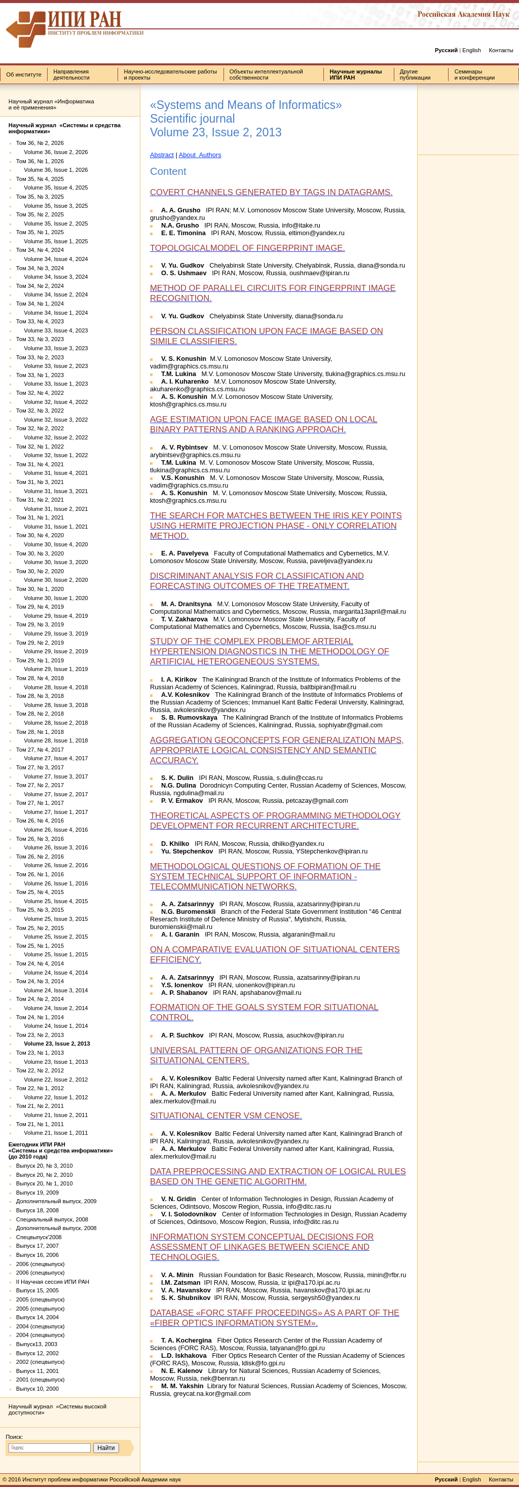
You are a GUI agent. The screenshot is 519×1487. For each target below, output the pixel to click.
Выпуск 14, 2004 (37, 1317)
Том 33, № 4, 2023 (40, 321)
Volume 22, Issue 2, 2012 (52, 1079)
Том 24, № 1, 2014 (40, 1017)
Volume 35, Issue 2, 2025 (52, 223)
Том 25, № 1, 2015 (40, 946)
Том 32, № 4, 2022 (40, 393)
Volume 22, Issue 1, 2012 (52, 1097)
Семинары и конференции (475, 74)
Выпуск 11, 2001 (37, 1371)
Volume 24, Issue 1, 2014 (52, 1026)
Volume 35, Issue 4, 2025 (52, 187)
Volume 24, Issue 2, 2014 (52, 1008)
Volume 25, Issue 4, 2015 (52, 901)
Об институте (24, 74)
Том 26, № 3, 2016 (40, 839)
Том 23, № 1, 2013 (40, 1053)
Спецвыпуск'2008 (39, 1237)
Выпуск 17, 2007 (37, 1246)
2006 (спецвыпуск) (40, 1264)
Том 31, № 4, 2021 (40, 464)
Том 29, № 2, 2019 (40, 643)
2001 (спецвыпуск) (40, 1380)
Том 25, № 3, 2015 (40, 910)
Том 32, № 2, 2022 (40, 428)
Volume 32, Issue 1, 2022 (52, 455)
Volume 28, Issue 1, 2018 (52, 740)
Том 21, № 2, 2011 (40, 1106)
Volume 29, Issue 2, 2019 (52, 651)
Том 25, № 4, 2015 (40, 892)
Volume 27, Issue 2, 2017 (52, 794)
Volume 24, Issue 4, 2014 (52, 973)
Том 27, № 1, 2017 (40, 803)
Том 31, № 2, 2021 (40, 500)
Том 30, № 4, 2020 (40, 535)
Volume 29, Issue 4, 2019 (52, 616)
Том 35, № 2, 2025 (40, 214)
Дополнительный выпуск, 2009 (56, 1201)
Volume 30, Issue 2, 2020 (52, 580)
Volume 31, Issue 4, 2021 (52, 473)
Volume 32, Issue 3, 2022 (52, 420)
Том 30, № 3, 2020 (40, 553)
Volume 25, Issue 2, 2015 (52, 937)
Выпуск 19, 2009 (37, 1192)
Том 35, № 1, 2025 (40, 232)
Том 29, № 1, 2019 (40, 660)
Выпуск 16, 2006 (37, 1255)
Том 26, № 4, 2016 (40, 820)
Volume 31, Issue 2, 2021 (52, 509)
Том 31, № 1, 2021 (40, 517)
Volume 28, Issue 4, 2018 (52, 687)
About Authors (200, 155)
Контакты (501, 50)
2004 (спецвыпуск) (40, 1326)
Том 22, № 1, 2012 (40, 1088)
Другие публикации (415, 74)
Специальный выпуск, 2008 (52, 1219)
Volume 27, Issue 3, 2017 (52, 776)
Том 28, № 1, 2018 (40, 732)
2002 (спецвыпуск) (40, 1362)
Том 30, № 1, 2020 (40, 589)
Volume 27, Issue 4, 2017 (52, 758)
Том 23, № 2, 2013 (40, 1035)
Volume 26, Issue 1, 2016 (52, 883)
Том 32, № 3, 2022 (40, 410)
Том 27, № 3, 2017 (40, 767)
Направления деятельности (71, 74)
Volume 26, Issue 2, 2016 (52, 865)
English (471, 50)
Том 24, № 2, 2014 (40, 999)
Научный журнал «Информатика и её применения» (51, 104)
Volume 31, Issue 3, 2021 (52, 491)
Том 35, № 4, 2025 (40, 179)
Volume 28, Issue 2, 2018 (52, 723)
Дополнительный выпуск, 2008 (56, 1228)
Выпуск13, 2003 (36, 1344)
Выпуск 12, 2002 (37, 1353)
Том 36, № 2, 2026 (40, 143)
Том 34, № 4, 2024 (40, 250)
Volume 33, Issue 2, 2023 (52, 366)
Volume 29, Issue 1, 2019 (52, 669)
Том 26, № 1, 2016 (40, 874)
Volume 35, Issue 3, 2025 (52, 206)
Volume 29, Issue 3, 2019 (52, 633)
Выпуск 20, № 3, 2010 (44, 1166)
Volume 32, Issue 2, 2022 (52, 437)
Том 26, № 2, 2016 (40, 856)
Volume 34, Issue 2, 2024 (52, 294)
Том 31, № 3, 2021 (40, 482)
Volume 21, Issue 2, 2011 (52, 1115)
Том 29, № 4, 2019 (40, 607)
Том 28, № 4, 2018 (40, 678)
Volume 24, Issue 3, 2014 (52, 990)
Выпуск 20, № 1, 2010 (44, 1183)
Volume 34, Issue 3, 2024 (52, 277)
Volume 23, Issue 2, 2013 (53, 1043)
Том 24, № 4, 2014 (40, 963)
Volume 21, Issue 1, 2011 (52, 1133)
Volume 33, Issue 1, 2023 (52, 384)
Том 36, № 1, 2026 (40, 161)
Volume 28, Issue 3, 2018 (52, 705)
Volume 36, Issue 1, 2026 (52, 170)
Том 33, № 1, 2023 (40, 375)
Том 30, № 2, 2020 (40, 571)
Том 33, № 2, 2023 (40, 357)
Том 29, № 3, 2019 (40, 624)
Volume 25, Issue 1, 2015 (52, 954)
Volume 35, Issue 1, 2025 (52, 241)
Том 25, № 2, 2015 (40, 928)
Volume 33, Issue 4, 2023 (52, 330)
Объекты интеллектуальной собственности (266, 74)
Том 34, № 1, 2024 (40, 304)
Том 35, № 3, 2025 (40, 197)
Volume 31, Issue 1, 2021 (52, 527)
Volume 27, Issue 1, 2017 (52, 812)
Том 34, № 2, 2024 (40, 286)
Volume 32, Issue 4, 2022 (52, 402)
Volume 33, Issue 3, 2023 (52, 348)
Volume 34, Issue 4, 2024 (52, 259)
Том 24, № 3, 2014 (40, 981)
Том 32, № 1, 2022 (40, 446)
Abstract (162, 155)
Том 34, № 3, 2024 (40, 268)
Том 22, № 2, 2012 (40, 1070)
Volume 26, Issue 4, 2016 (52, 830)
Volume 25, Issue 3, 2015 (52, 919)
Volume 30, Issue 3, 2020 (52, 562)
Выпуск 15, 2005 (37, 1290)
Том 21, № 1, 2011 (40, 1124)
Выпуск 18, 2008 (37, 1210)
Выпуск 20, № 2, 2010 (44, 1175)
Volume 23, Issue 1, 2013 (52, 1062)
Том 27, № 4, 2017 (40, 750)
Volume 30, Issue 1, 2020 (52, 598)
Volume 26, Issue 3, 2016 (52, 847)
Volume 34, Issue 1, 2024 (52, 313)
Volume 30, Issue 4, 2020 (52, 544)
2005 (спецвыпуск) (40, 1299)
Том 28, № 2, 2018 (40, 714)
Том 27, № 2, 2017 (40, 785)
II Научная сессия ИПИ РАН (52, 1282)
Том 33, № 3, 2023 (40, 339)
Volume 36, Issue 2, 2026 (52, 152)
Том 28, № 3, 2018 (40, 696)
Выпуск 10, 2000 (37, 1389)
